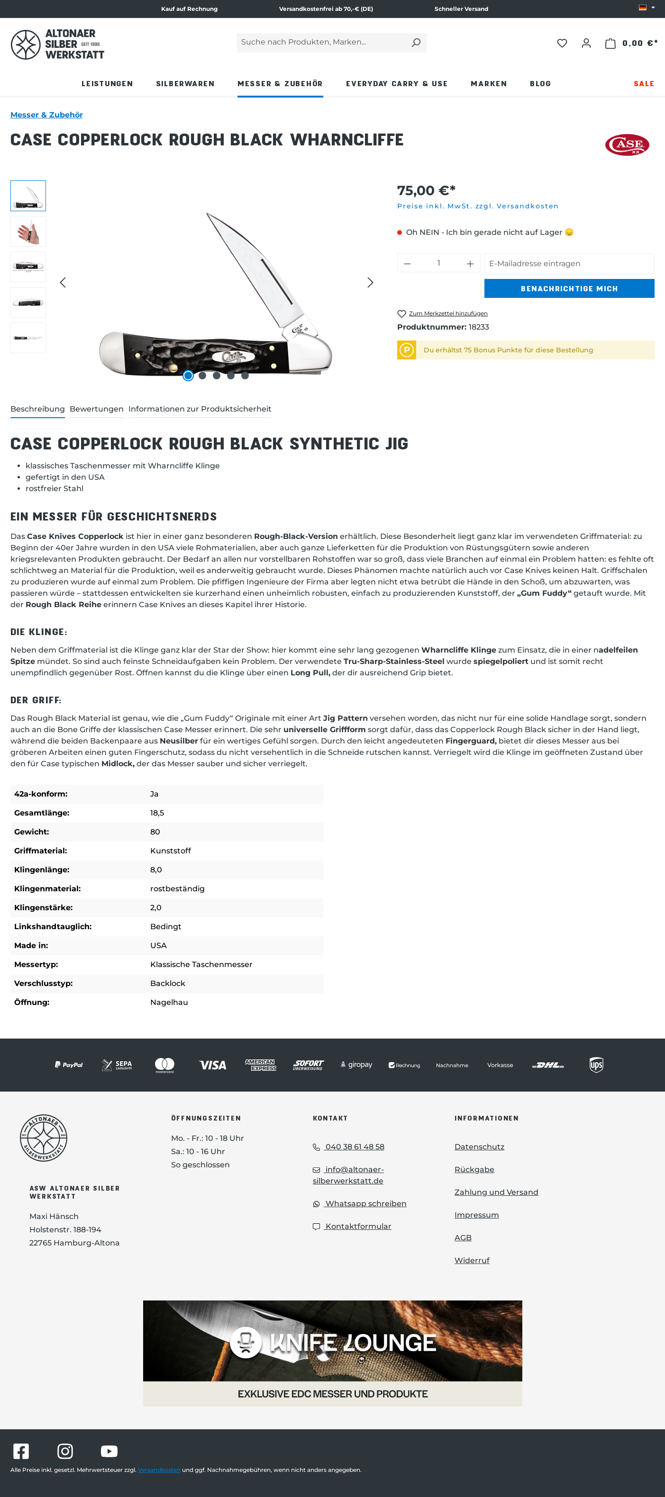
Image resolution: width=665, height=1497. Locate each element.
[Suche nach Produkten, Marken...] (321, 43)
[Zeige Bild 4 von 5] (231, 375)
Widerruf (472, 1260)
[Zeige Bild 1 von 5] (188, 375)
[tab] (37, 409)
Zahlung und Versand (496, 1192)
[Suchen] (416, 43)
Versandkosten (159, 1469)
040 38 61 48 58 (348, 1146)
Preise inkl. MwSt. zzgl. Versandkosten (478, 206)
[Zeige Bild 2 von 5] (202, 375)
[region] (194, 282)
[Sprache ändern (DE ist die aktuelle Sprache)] (647, 8)
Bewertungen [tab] (97, 408)
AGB (463, 1237)
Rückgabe (474, 1169)
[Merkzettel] (562, 42)
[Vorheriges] (62, 282)
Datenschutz (479, 1146)
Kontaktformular (352, 1226)
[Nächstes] (371, 282)
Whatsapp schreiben (360, 1203)
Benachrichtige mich (569, 288)
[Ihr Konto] (586, 42)
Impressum (477, 1214)
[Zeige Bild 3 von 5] (216, 375)
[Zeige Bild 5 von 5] (245, 375)
